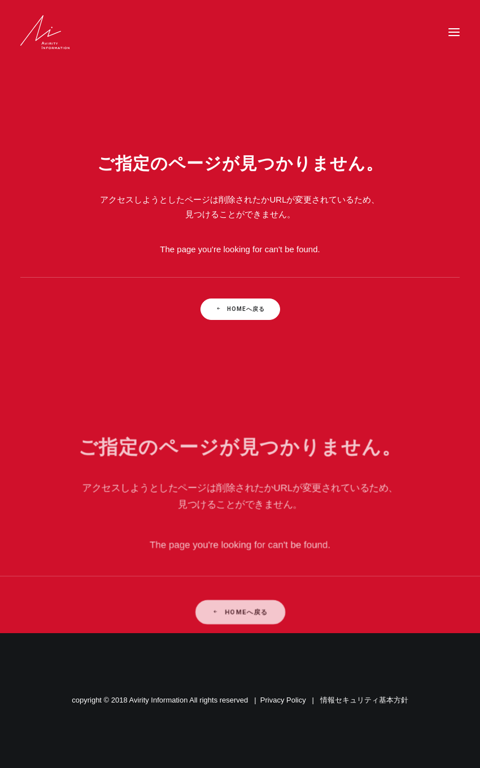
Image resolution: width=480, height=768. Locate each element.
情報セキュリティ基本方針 (364, 700)
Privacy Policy (283, 700)
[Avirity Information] (44, 32)
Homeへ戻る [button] (240, 309)
